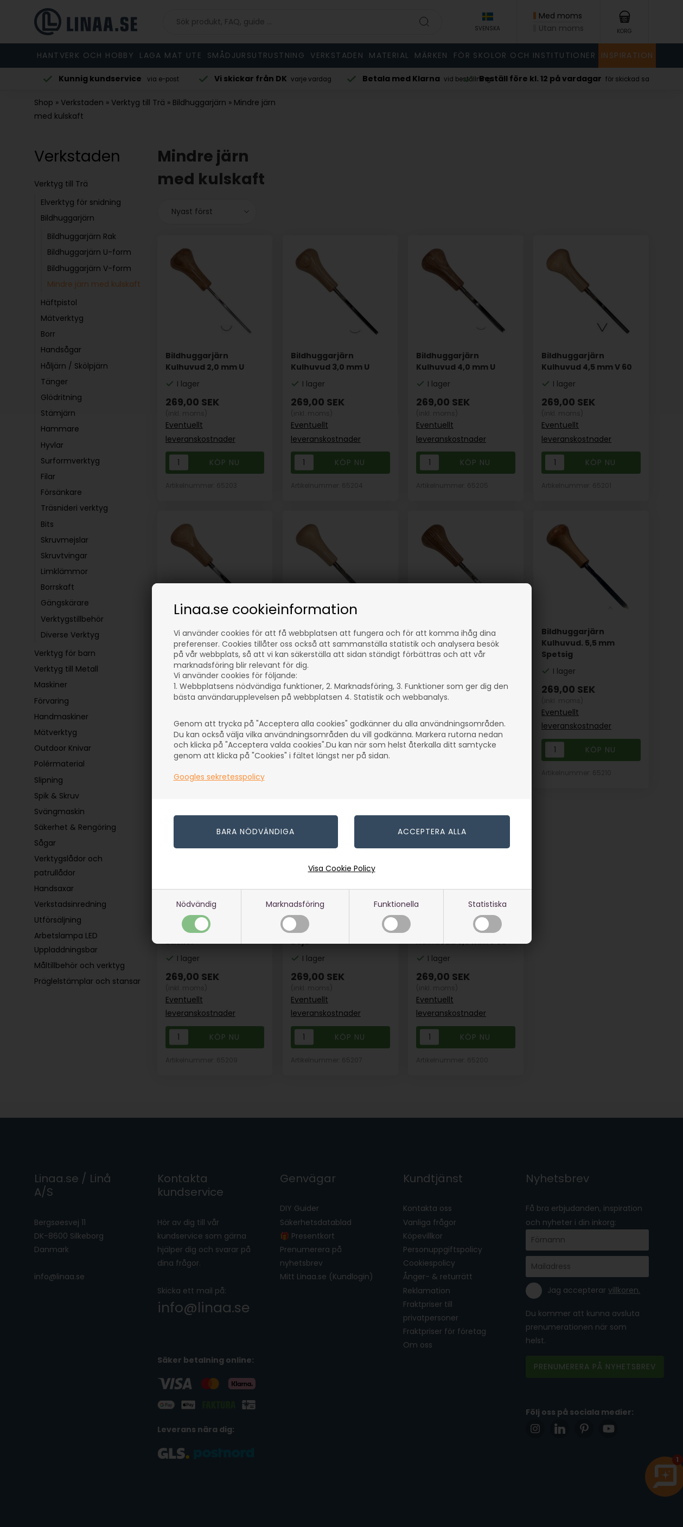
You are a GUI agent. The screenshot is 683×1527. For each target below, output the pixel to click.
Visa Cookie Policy (341, 868)
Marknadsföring (295, 916)
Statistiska (487, 916)
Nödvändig (196, 916)
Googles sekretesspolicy (219, 776)
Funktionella (396, 916)
